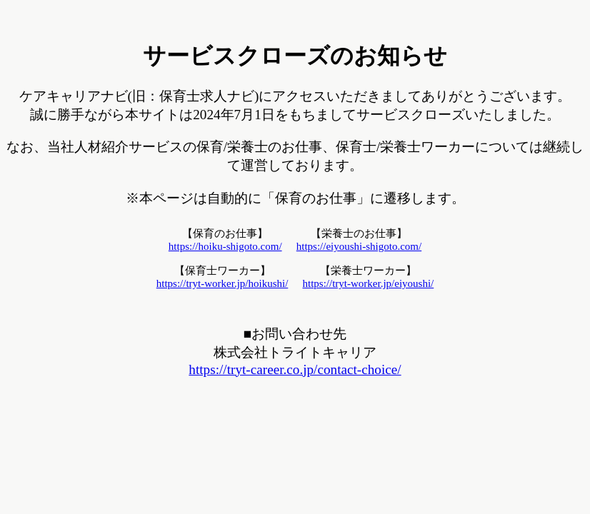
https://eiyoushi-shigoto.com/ (358, 246)
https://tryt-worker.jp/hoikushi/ (222, 283)
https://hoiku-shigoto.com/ (225, 246)
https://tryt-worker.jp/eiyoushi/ (368, 283)
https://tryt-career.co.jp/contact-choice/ (295, 369)
